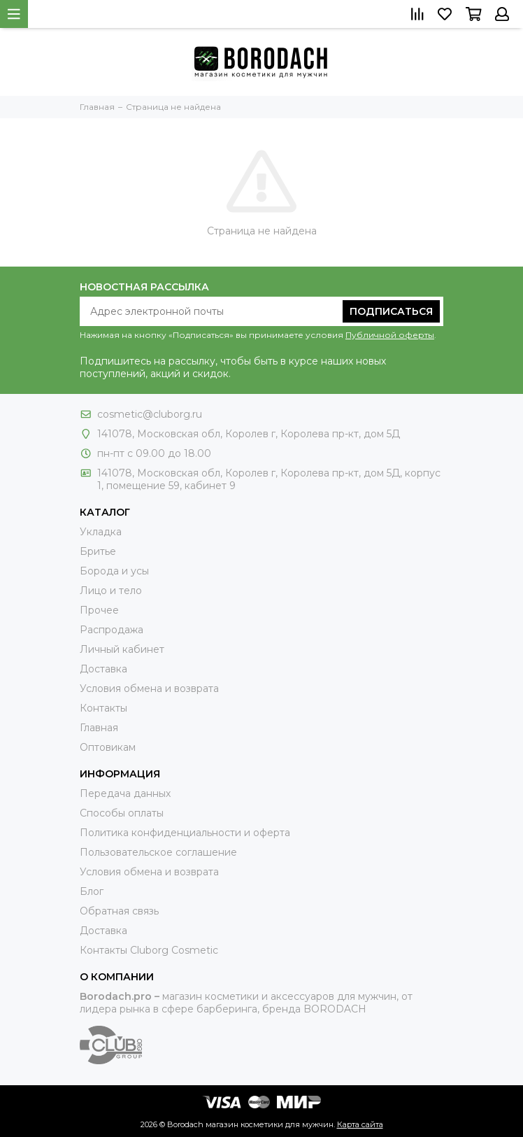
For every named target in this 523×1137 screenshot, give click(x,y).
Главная (99, 727)
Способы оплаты (122, 813)
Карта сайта (360, 1124)
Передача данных (125, 793)
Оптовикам (108, 747)
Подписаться (391, 311)
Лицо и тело (111, 590)
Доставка (103, 669)
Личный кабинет (122, 649)
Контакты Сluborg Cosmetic (149, 950)
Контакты (103, 708)
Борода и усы (114, 571)
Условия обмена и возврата (149, 688)
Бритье (98, 551)
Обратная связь (119, 911)
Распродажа (111, 629)
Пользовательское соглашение (158, 852)
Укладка (101, 531)
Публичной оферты (389, 335)
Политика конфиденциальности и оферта (185, 832)
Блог (91, 891)
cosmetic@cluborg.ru (149, 414)
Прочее (99, 610)
